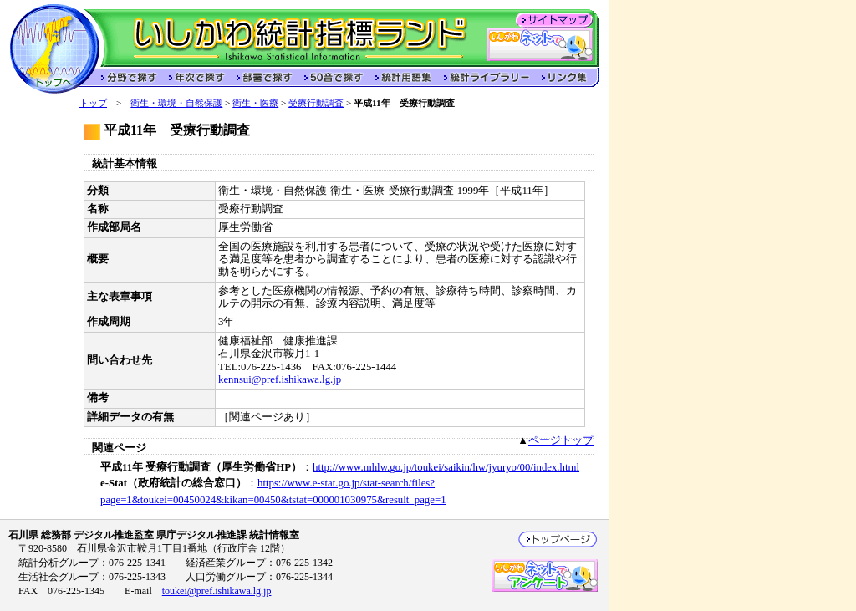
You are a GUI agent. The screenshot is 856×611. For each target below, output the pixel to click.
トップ (93, 103)
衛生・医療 (255, 103)
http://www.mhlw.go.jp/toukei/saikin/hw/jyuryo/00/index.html (446, 467)
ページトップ (561, 440)
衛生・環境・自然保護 (176, 103)
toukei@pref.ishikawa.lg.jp (217, 591)
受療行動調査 (316, 103)
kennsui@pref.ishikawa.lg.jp (279, 379)
